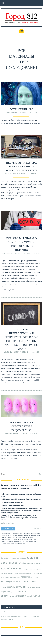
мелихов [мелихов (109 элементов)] (11, 573)
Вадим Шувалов (11, 174)
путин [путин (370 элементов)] (5, 581)
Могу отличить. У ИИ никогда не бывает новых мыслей (21, 499)
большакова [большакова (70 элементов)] (15, 558)
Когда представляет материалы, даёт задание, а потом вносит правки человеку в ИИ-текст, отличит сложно (19, 518)
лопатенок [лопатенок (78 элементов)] (32, 569)
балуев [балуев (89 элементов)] (3, 558)
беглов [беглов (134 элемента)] (8, 558)
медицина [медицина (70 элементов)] (4, 573)
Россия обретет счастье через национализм (21, 426)
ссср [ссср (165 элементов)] (9, 587)
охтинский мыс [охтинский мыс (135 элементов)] (7, 577)
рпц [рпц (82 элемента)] (30, 582)
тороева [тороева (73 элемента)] (29, 587)
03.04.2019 (33, 433)
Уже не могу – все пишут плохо (13, 502)
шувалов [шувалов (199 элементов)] (5, 596)
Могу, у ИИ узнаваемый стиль (12, 505)
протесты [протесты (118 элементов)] (34, 577)
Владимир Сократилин (12, 253)
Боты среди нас (21, 109)
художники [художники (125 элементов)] (5, 592)
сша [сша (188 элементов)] (24, 587)
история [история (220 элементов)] (22, 563)
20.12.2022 (33, 113)
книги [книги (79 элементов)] (40, 563)
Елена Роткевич (11, 433)
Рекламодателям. (7, 619)
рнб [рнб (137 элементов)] (10, 582)
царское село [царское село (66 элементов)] (13, 592)
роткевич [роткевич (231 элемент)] (23, 581)
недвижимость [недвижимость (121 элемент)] (29, 573)
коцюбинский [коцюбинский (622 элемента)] (11, 568)
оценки (23, 113)
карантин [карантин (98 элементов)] (30, 563)
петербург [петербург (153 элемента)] (25, 577)
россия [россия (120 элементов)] (15, 582)
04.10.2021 (33, 174)
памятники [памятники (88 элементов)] (17, 577)
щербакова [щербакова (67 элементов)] (13, 596)
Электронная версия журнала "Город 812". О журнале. (20, 617)
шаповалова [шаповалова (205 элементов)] (23, 592)
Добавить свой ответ (7, 523)
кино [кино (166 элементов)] (35, 563)
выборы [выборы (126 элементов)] (23, 558)
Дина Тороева (11, 113)
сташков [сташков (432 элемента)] (16, 586)
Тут (5, 611)
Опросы (25, 352)
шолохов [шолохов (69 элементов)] (32, 592)
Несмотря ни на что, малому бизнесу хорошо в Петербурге (21, 166)
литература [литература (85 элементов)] (25, 569)
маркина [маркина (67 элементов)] (38, 569)
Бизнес (24, 174)
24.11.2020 (36, 253)
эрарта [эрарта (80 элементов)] (29, 596)
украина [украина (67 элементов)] (38, 587)
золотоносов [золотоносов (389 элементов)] (9, 562)
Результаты (37, 528)
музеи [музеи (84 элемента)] (16, 573)
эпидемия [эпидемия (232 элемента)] (21, 596)
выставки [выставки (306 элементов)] (32, 558)
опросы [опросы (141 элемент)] (38, 573)
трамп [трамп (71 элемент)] (33, 587)
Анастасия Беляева (11, 352)
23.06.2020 (35, 352)
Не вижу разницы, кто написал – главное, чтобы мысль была (21, 495)
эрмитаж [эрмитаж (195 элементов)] (35, 596)
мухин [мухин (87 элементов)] (21, 573)
